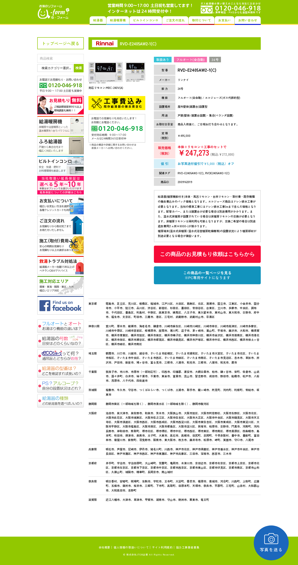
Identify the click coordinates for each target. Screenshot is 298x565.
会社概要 (104, 547)
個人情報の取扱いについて (131, 547)
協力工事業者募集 (188, 547)
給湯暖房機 (118, 20)
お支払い (224, 20)
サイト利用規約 (162, 547)
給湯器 (98, 20)
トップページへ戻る (60, 43)
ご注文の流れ (175, 20)
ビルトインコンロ (145, 20)
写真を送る (271, 542)
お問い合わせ (247, 20)
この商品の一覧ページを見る (207, 275)
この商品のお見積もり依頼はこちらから (207, 254)
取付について (201, 20)
